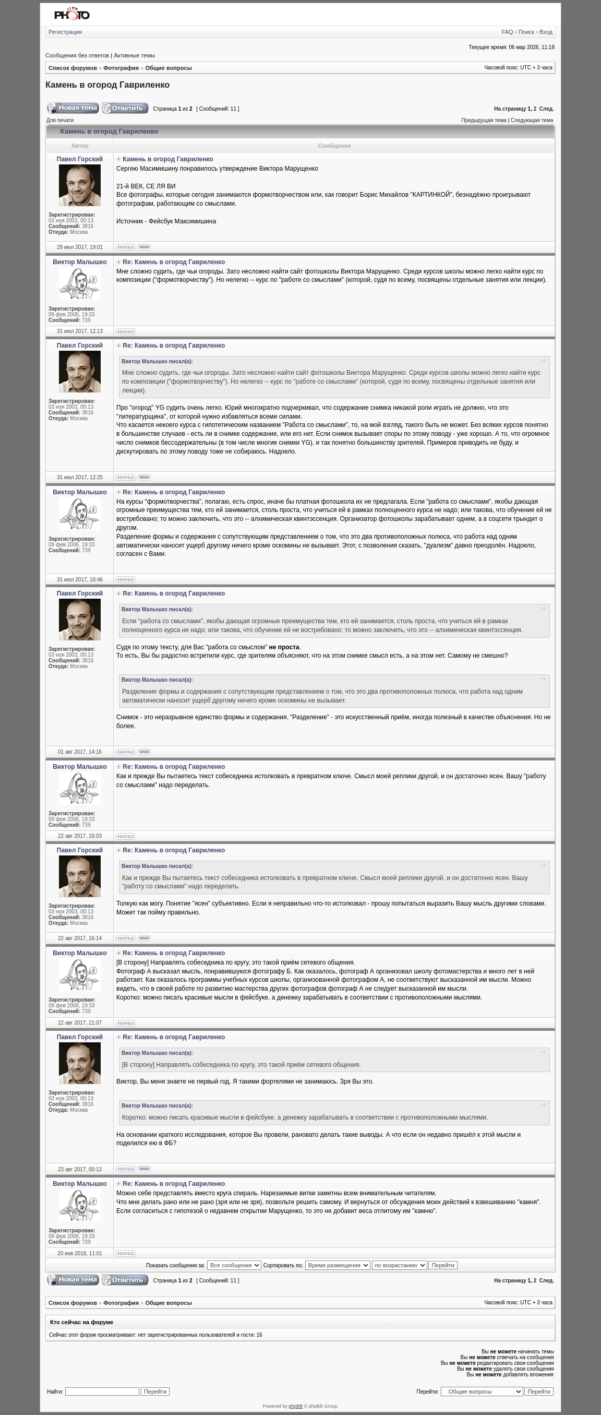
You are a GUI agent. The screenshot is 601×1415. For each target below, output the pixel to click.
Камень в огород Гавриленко (107, 84)
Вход (545, 32)
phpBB (296, 1406)
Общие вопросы (168, 68)
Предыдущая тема (483, 120)
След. (546, 109)
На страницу (510, 109)
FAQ (507, 32)
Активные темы (134, 55)
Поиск (526, 32)
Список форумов (73, 68)
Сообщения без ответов (77, 55)
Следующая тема (532, 120)
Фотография (121, 68)
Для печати (60, 120)
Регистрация (65, 32)
